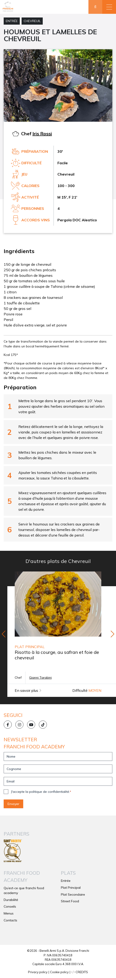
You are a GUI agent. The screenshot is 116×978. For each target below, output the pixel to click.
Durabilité (11, 900)
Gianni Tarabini (40, 677)
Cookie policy (59, 972)
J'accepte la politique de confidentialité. (41, 792)
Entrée (12, 21)
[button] (109, 7)
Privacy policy (38, 972)
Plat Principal (71, 888)
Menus (9, 913)
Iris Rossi (42, 133)
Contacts (10, 920)
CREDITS (79, 972)
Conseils (10, 906)
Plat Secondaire (73, 894)
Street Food (70, 901)
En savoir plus (28, 690)
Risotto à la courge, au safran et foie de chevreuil (57, 655)
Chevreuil (32, 21)
